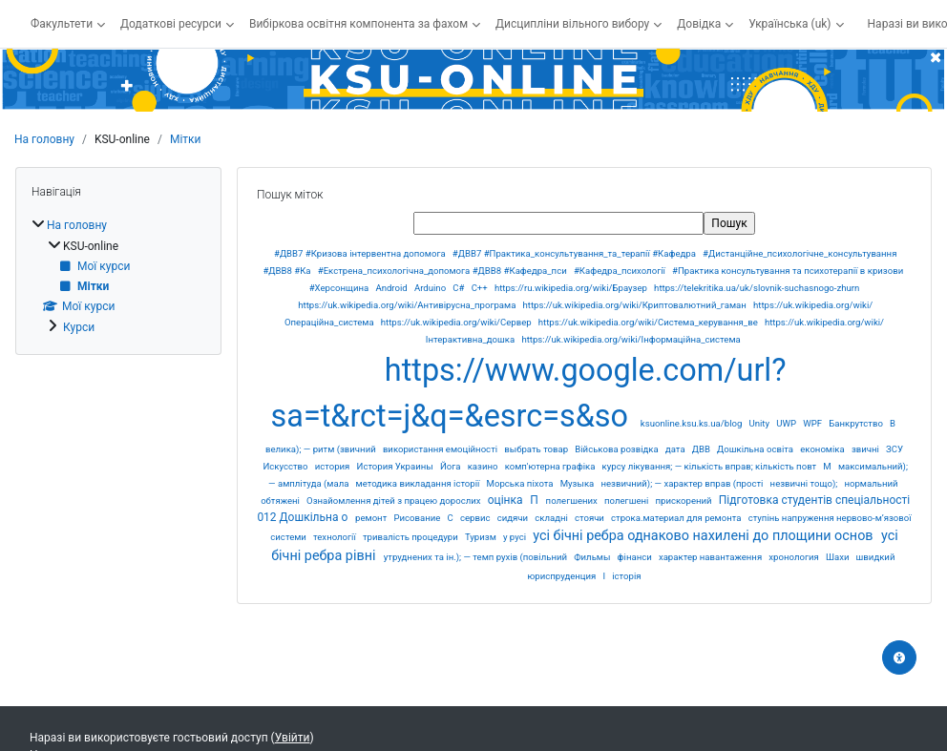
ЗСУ (894, 449)
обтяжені (281, 500)
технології (335, 537)
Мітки (185, 139)
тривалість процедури (411, 537)
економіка (823, 449)
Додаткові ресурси (170, 24)
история (333, 466)
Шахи (839, 557)
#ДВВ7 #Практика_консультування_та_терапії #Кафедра (575, 253)
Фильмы (593, 557)
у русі (515, 537)
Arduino (431, 287)
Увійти (292, 737)
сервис (476, 517)
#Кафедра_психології (620, 270)
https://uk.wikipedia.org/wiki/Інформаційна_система (630, 339)
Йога (451, 466)
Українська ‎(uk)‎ (789, 24)
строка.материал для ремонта (677, 517)
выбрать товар (537, 449)
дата (676, 449)
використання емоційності (441, 449)
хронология (794, 557)
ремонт (372, 517)
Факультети (62, 24)
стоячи (590, 517)
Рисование (417, 517)
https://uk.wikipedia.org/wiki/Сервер (457, 322)
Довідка (699, 24)
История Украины (396, 466)
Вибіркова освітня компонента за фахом (358, 24)
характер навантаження (712, 557)
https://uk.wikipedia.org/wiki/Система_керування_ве (649, 322)
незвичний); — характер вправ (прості (682, 483)
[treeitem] (118, 276)
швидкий (875, 557)
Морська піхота (521, 483)
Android (392, 287)
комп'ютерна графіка (551, 466)
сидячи (514, 517)
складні (552, 517)
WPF (813, 423)
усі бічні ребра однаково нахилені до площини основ (704, 536)
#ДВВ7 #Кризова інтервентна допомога (361, 253)
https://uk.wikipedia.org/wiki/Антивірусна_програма (408, 305)
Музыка (578, 483)
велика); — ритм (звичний (321, 449)
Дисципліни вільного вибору (572, 24)
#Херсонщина (340, 287)
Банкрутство (857, 423)
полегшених (573, 500)
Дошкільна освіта (756, 449)
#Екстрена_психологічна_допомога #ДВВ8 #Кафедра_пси (443, 270)
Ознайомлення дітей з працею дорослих (394, 500)
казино (484, 466)
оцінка (507, 500)
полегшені (627, 500)
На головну (44, 139)
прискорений (685, 500)
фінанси (636, 557)
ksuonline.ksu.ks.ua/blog (693, 423)
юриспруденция (562, 576)
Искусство (286, 466)
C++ (481, 287)
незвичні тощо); (805, 483)
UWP (787, 423)
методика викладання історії (419, 483)
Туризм (481, 537)
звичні (866, 449)
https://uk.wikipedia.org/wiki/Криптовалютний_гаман (636, 305)
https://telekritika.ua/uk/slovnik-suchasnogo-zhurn (756, 287)
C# (459, 287)
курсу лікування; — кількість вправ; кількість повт (710, 466)
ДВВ (702, 449)
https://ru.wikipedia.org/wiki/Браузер (572, 287)
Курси (79, 327)
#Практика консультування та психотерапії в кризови (787, 270)
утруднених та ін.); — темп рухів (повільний (477, 557)
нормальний (870, 483)
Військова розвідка (618, 449)
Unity (760, 423)
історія (626, 576)
